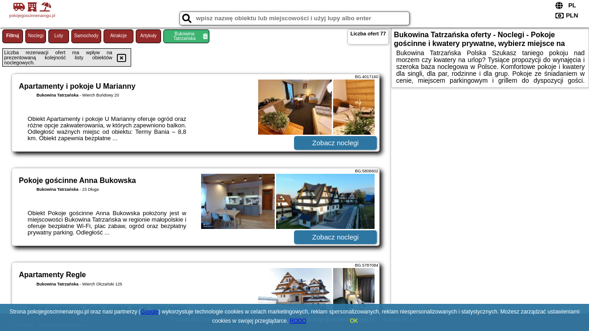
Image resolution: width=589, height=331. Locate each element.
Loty (58, 35)
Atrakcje (118, 35)
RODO (298, 321)
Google (150, 311)
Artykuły (148, 35)
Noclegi (35, 35)
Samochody (86, 35)
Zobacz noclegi (335, 143)
